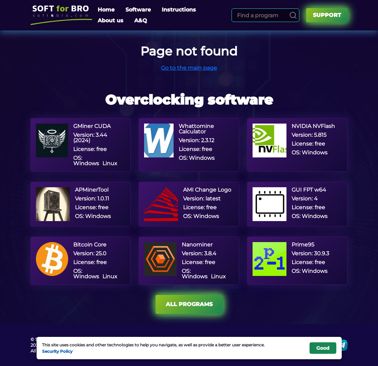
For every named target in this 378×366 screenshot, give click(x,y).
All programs (189, 304)
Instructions (179, 9)
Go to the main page (189, 68)
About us (110, 20)
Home (106, 9)
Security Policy (57, 351)
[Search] (293, 15)
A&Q (140, 20)
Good (323, 348)
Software (138, 9)
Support (327, 15)
